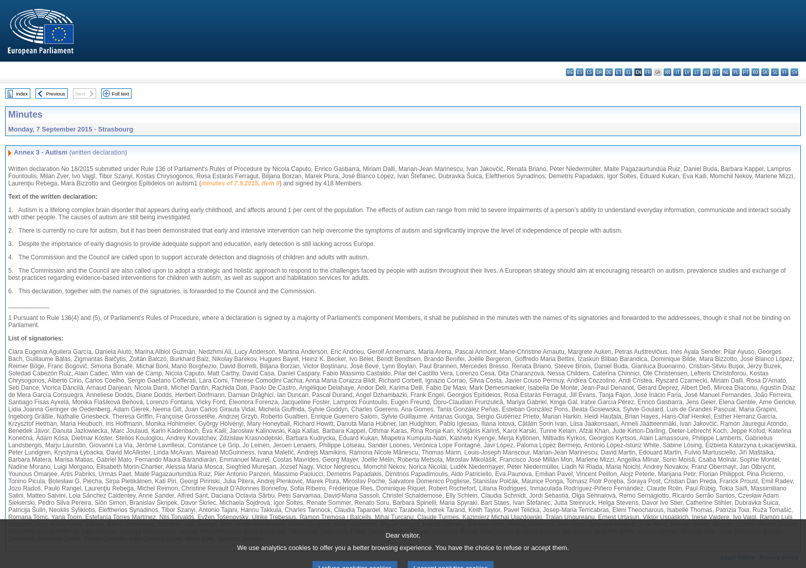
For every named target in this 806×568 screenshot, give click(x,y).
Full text (120, 94)
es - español (579, 72)
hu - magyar (706, 72)
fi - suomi (785, 72)
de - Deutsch (609, 72)
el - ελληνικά (628, 72)
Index (22, 94)
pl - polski (736, 72)
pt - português (745, 72)
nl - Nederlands (726, 72)
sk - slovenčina (765, 72)
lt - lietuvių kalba (697, 72)
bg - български (570, 72)
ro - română (755, 72)
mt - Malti (716, 72)
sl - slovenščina (775, 72)
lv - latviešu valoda (687, 72)
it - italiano (677, 72)
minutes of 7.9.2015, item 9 (241, 183)
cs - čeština (589, 72)
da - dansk (599, 72)
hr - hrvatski (667, 72)
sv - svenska (794, 72)
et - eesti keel (618, 72)
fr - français (648, 72)
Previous (55, 94)
